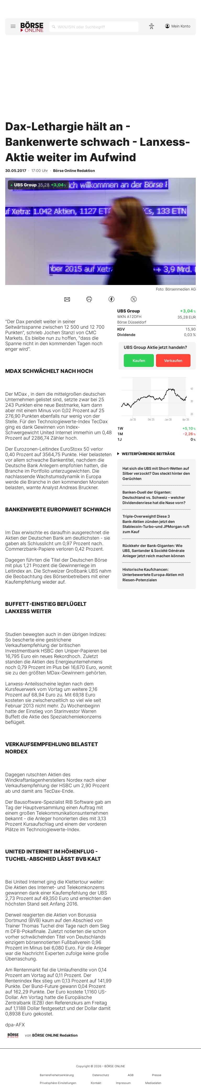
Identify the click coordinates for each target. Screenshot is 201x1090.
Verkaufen (173, 360)
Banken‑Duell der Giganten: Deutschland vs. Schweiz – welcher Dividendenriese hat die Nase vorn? (154, 497)
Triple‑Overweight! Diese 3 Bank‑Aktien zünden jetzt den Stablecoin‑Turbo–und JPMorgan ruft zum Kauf (155, 524)
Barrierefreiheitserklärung (57, 1075)
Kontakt (96, 1083)
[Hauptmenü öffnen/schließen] (13, 26)
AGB (130, 1075)
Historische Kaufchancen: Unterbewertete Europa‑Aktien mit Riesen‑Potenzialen (153, 574)
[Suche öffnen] (93, 26)
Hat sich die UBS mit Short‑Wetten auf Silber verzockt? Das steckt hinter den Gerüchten (156, 473)
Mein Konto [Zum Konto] (177, 26)
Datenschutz (100, 1075)
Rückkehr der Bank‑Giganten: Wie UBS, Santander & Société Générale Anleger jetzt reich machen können (153, 550)
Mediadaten (153, 1083)
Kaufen (139, 360)
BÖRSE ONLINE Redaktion (55, 1035)
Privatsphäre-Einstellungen (58, 1083)
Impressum (123, 1083)
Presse (156, 1075)
